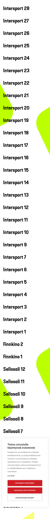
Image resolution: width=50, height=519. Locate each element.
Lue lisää (10, 475)
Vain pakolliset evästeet (25, 490)
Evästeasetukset (25, 497)
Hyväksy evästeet (24, 483)
